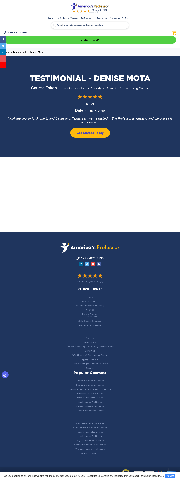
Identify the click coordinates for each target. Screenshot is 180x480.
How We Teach (62, 18)
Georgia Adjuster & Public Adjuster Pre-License (90, 389)
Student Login (89, 39)
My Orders (127, 18)
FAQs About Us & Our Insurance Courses (90, 355)
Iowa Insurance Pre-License (90, 402)
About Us (90, 338)
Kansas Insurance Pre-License (90, 406)
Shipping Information (90, 359)
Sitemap (90, 368)
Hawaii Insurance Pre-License (90, 393)
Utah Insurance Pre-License (90, 436)
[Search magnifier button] (54, 25)
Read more (158, 475)
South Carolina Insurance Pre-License (90, 427)
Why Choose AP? (90, 301)
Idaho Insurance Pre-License (90, 398)
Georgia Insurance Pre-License (90, 385)
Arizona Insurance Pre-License (90, 381)
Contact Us (115, 18)
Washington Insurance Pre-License (90, 445)
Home (50, 18)
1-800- (15, 32)
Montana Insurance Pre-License (90, 423)
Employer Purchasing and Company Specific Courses (90, 346)
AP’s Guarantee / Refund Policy (90, 305)
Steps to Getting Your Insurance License (90, 363)
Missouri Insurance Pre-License (90, 410)
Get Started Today (90, 133)
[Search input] (90, 25)
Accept (170, 475)
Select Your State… (89, 453)
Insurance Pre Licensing (90, 325)
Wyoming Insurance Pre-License (90, 449)
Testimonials (87, 18)
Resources (102, 18)
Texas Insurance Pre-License (90, 432)
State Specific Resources (89, 321)
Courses (74, 18)
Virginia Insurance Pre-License (90, 440)
